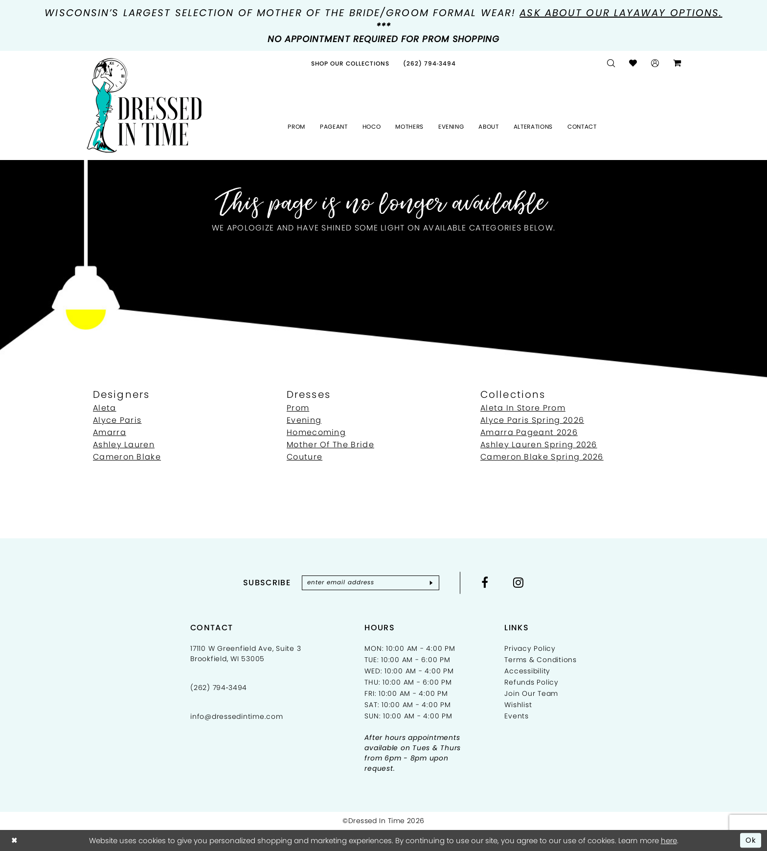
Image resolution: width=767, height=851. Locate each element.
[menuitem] (350, 63)
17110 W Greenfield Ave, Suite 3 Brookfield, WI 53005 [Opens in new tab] (245, 654)
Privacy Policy (530, 648)
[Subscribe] (431, 582)
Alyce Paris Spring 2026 (532, 420)
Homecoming (316, 432)
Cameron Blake (127, 456)
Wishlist (518, 705)
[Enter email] (370, 582)
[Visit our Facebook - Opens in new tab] (486, 582)
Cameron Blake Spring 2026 (542, 456)
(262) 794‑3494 (218, 687)
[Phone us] (429, 63)
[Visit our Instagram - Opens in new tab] (519, 582)
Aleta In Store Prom (522, 408)
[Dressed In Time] (144, 106)
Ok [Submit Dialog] (751, 840)
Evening (304, 420)
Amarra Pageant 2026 (529, 432)
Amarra (109, 432)
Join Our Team (531, 693)
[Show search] (611, 63)
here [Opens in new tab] (669, 840)
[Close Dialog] (14, 840)
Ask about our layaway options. (620, 13)
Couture (304, 456)
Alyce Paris (117, 420)
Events (516, 716)
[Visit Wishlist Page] (633, 63)
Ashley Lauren (124, 444)
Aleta (104, 408)
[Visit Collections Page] (350, 63)
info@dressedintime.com (236, 716)
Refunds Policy (531, 682)
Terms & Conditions (540, 660)
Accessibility (527, 671)
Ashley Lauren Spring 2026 (538, 444)
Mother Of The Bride (330, 444)
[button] (655, 63)
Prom (298, 408)
